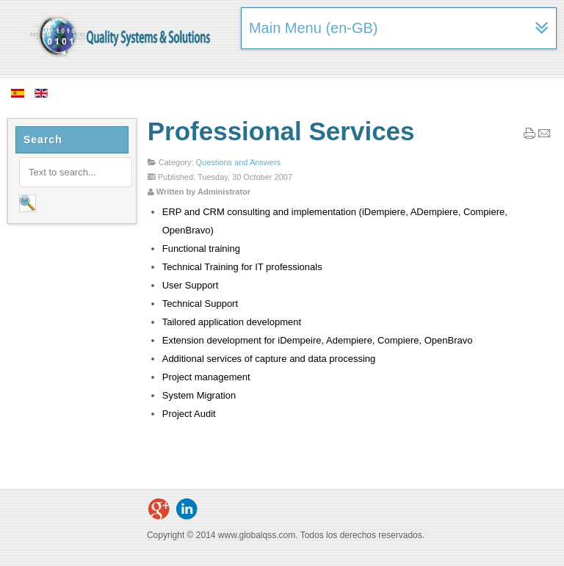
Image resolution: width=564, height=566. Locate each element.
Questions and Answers (238, 162)
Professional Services (281, 131)
